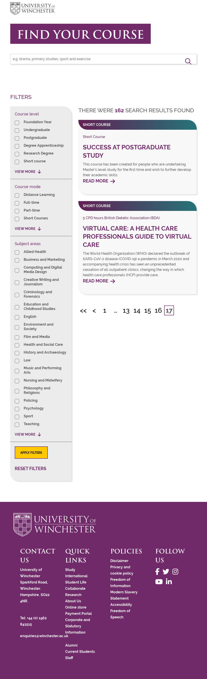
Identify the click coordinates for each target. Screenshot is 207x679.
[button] (188, 61)
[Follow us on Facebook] (158, 572)
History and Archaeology (45, 352)
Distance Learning (39, 195)
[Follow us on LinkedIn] (170, 582)
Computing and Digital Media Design (43, 269)
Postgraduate (35, 138)
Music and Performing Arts (42, 370)
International (76, 576)
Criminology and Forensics (38, 294)
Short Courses (36, 218)
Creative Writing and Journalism (41, 282)
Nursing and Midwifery (43, 380)
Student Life (75, 582)
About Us (73, 601)
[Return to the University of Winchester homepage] (103, 524)
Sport (28, 416)
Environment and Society (38, 326)
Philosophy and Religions (37, 390)
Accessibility (121, 605)
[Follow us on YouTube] (160, 582)
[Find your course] (103, 59)
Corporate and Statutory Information (77, 626)
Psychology (34, 408)
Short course (35, 161)
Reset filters (30, 468)
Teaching (31, 424)
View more (25, 172)
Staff (69, 658)
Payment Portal (78, 613)
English (30, 316)
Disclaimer (119, 561)
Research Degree (39, 153)
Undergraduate (37, 130)
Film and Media (37, 337)
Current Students (80, 651)
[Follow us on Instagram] (176, 572)
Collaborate (75, 588)
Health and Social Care (43, 344)
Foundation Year (38, 122)
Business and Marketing (44, 259)
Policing (31, 400)
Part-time (32, 210)
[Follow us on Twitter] (167, 572)
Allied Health (35, 252)
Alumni (71, 645)
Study (70, 570)
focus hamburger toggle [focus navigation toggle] (189, 9)
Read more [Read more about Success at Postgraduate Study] (95, 181)
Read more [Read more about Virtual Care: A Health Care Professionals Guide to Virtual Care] (95, 281)
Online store (75, 607)
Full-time (31, 202)
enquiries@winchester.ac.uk (44, 636)
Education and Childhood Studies (39, 306)
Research (73, 595)
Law (27, 360)
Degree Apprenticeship (44, 145)
